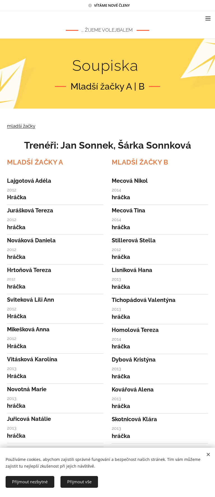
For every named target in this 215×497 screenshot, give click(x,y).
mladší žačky (21, 126)
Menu (208, 18)
